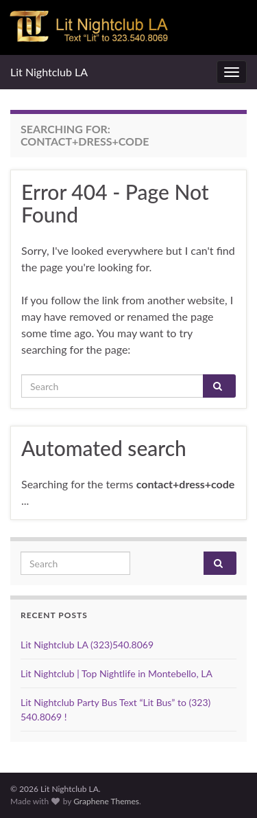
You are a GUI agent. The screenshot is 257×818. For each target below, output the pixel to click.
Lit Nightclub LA (49, 71)
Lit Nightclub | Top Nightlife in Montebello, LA (116, 673)
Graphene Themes (106, 801)
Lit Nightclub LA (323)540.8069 (87, 644)
